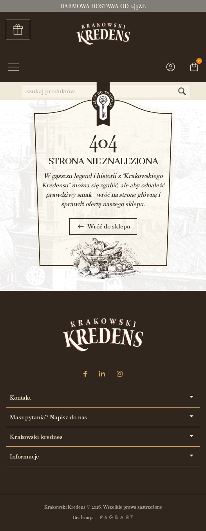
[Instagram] (120, 374)
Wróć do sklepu (103, 226)
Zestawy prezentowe (20, 30)
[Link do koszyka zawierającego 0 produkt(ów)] (194, 67)
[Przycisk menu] (13, 68)
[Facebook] (85, 374)
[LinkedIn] (102, 374)
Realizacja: (103, 517)
